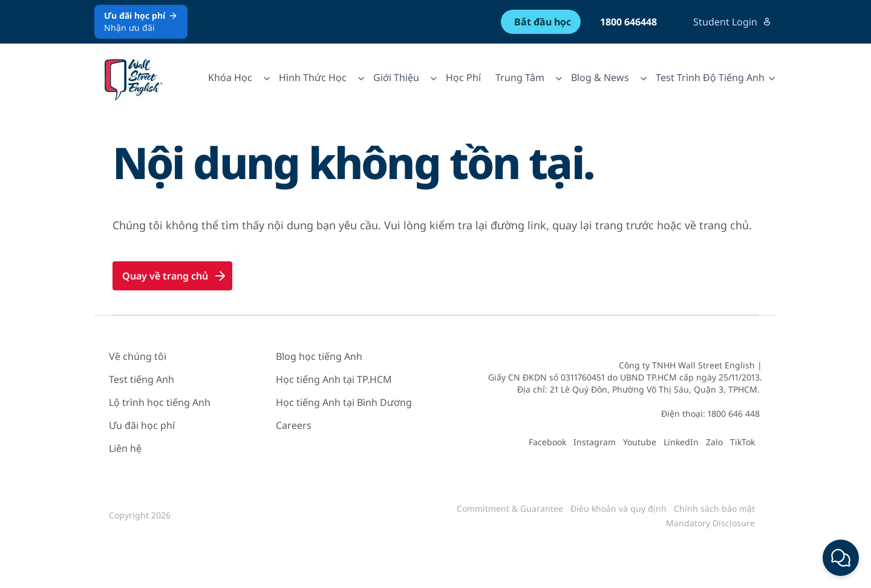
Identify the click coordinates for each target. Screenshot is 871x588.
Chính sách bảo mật (714, 508)
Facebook (547, 442)
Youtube (639, 442)
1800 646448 (628, 21)
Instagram (594, 442)
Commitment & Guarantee (510, 508)
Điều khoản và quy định (618, 508)
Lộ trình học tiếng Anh (159, 402)
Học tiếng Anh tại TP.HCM (334, 379)
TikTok (742, 442)
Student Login (732, 21)
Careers (294, 425)
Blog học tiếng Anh (319, 356)
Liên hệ (125, 448)
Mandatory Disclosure (710, 523)
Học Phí (463, 77)
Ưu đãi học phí (142, 425)
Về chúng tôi (137, 356)
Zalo (714, 442)
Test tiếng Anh (141, 379)
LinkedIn (681, 442)
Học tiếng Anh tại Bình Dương (344, 402)
